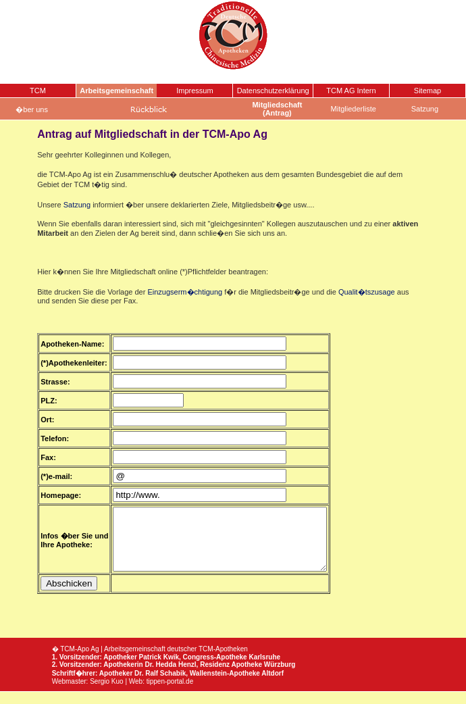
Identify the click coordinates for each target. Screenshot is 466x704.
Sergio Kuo (106, 693)
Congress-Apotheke (215, 669)
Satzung (76, 205)
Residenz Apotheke (231, 676)
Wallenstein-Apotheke (225, 685)
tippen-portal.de (170, 693)
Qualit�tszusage (366, 292)
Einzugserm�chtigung (184, 292)
